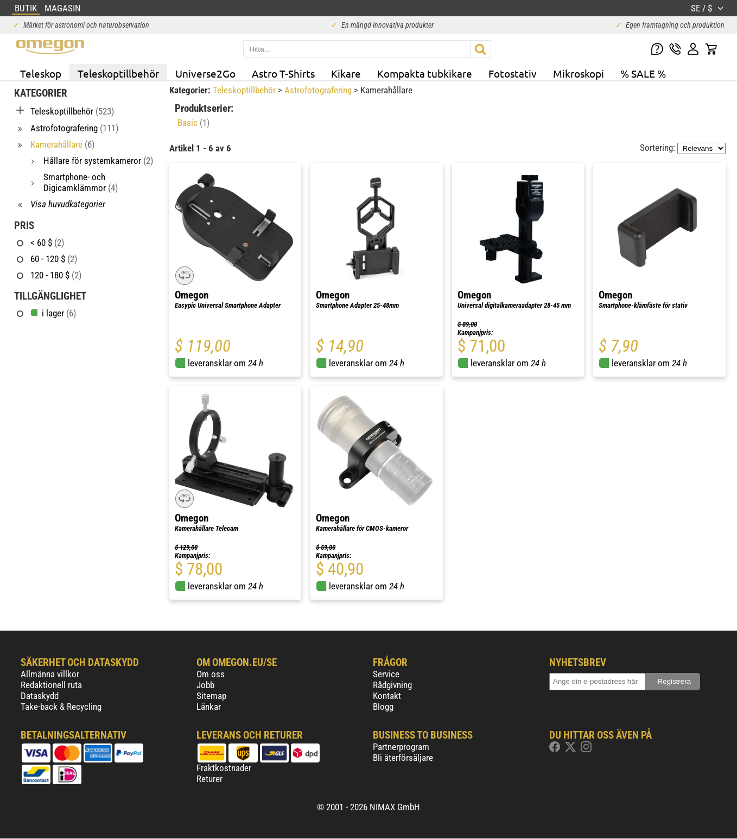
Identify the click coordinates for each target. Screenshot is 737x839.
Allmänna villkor (50, 674)
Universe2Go (205, 73)
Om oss (210, 674)
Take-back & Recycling (61, 706)
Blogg (383, 706)
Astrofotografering (319, 90)
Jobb (205, 684)
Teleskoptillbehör (118, 73)
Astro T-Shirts (283, 73)
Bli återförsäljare (403, 757)
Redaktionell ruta (51, 684)
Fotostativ (512, 73)
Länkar (208, 706)
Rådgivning (392, 684)
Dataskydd (40, 695)
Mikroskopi (578, 73)
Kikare (346, 73)
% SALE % (643, 73)
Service (386, 674)
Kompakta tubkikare (424, 73)
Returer (209, 778)
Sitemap (211, 695)
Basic (193, 122)
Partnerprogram (401, 746)
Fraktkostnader (223, 767)
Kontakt (387, 695)
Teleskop (40, 73)
